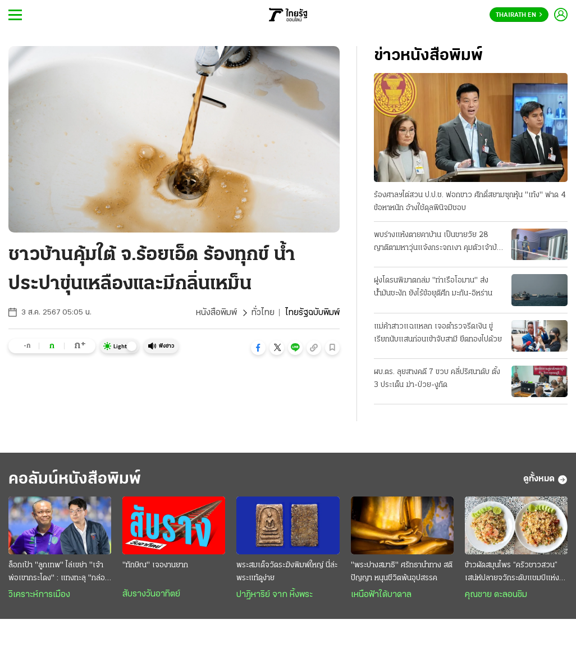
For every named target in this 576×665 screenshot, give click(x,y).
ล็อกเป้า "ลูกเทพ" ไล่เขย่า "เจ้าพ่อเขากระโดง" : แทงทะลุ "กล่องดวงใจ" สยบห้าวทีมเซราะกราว (58, 573)
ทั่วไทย (263, 312)
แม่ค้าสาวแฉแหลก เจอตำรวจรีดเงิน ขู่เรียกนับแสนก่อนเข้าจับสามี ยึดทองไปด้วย (438, 333)
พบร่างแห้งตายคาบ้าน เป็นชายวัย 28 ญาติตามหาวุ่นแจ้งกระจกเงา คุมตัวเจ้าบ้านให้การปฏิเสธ (439, 242)
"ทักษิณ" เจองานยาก (155, 565)
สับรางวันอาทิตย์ (151, 594)
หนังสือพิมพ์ (216, 312)
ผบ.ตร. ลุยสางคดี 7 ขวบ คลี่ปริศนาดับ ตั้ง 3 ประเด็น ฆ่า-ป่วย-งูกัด (437, 378)
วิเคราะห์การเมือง (39, 594)
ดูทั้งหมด (545, 480)
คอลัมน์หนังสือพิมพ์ (74, 479)
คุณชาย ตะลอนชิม (496, 594)
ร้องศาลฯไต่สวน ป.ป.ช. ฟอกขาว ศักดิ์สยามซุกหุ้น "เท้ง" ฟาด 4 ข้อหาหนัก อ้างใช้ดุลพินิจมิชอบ (470, 201)
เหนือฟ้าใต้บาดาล (381, 594)
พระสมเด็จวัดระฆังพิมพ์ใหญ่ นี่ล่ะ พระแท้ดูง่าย (286, 571)
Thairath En (519, 15)
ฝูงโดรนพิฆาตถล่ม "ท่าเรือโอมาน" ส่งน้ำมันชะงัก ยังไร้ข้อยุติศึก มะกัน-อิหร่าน (433, 287)
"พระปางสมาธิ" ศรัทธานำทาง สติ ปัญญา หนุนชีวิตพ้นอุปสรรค (401, 571)
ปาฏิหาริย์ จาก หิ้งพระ (274, 594)
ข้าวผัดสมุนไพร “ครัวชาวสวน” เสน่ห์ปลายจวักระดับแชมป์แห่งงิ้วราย (516, 573)
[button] (258, 347)
